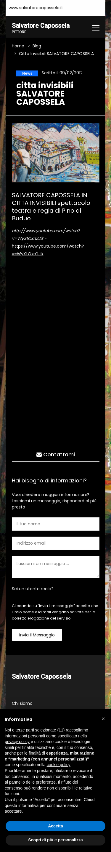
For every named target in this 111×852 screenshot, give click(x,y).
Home (18, 46)
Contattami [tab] (55, 454)
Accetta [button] (55, 826)
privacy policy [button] (17, 741)
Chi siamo (22, 704)
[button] (103, 718)
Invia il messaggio (37, 635)
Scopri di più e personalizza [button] (55, 839)
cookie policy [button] (58, 764)
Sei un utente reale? (33, 589)
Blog (37, 46)
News (27, 73)
